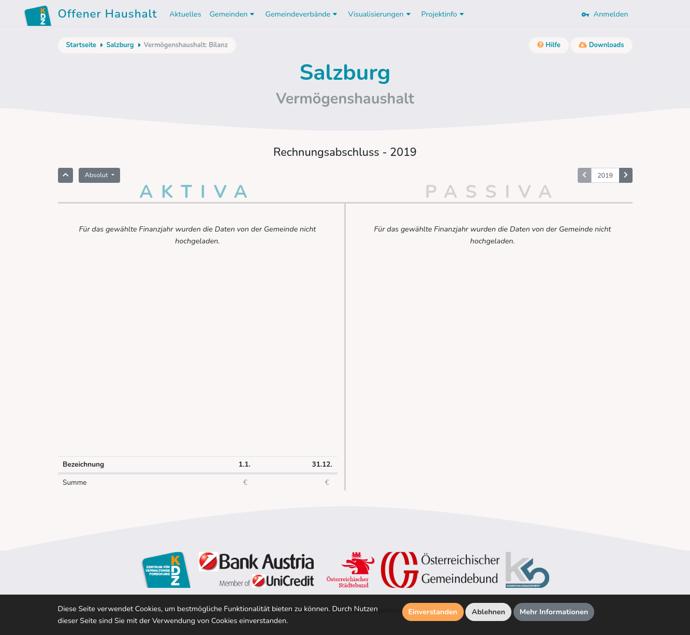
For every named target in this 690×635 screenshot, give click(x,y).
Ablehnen (488, 612)
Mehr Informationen (554, 612)
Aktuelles (185, 14)
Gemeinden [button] (233, 14)
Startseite (81, 45)
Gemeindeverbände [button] (302, 14)
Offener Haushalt (107, 15)
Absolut (97, 174)
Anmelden (604, 14)
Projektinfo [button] (443, 14)
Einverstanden (433, 612)
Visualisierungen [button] (380, 14)
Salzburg (120, 45)
